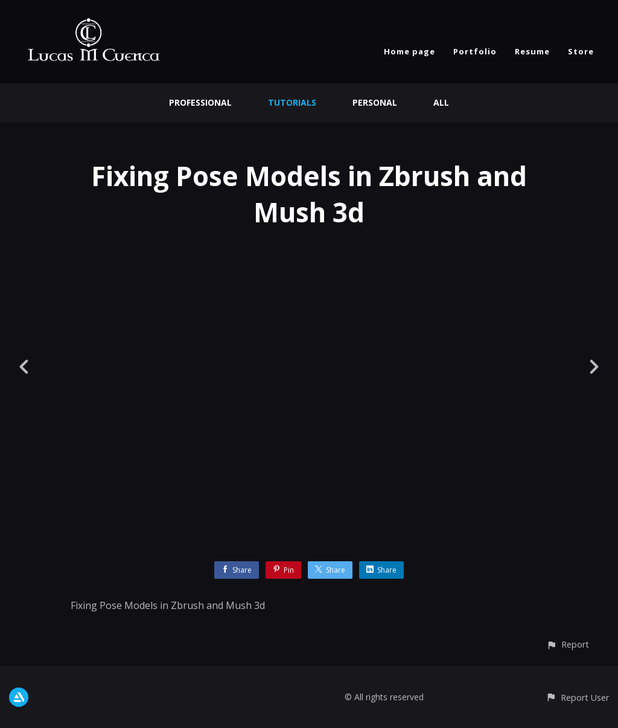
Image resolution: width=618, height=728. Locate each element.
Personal (374, 102)
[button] (567, 644)
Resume (532, 51)
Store (581, 51)
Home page (409, 51)
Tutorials (292, 102)
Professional (200, 102)
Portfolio (475, 51)
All (441, 102)
